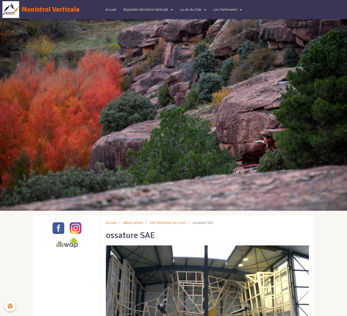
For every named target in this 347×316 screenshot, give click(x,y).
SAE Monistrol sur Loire (168, 222)
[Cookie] (10, 306)
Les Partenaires (225, 9)
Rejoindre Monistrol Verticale (146, 9)
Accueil (110, 9)
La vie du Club (191, 9)
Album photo (133, 222)
